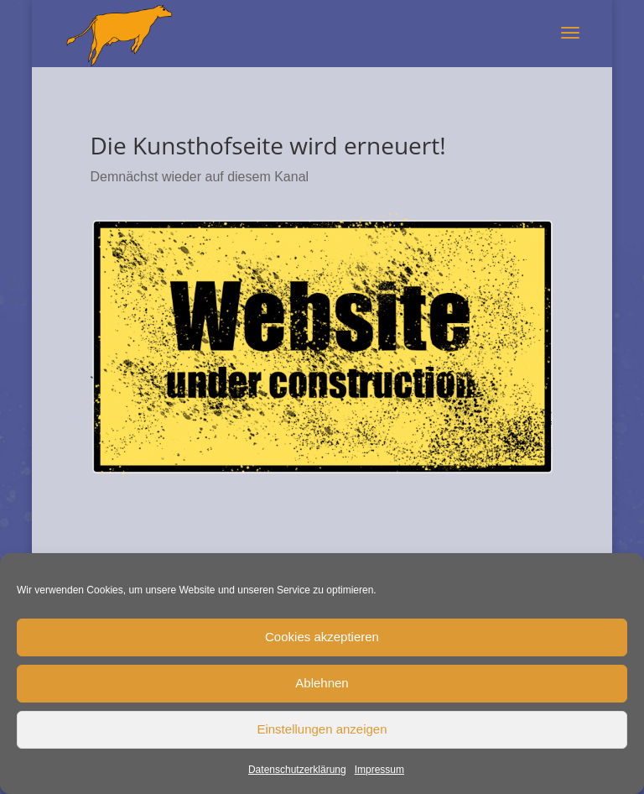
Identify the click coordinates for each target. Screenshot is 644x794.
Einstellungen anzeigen (322, 729)
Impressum (379, 770)
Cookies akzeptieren (322, 636)
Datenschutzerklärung (297, 770)
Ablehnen (321, 683)
